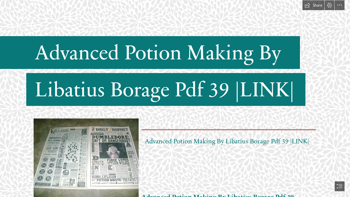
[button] (313, 5)
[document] (175, 98)
